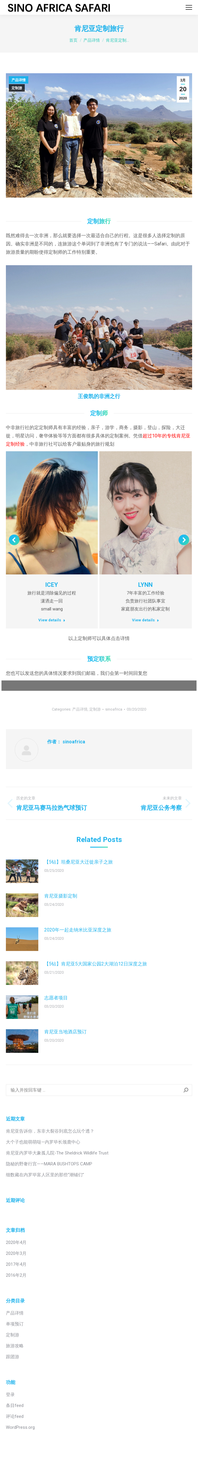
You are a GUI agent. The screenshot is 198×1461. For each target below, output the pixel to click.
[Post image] (22, 871)
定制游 (16, 88)
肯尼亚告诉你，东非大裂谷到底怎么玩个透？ (50, 1131)
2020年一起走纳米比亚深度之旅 (77, 930)
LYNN (145, 584)
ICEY (51, 584)
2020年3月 (16, 1253)
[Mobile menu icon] (189, 7)
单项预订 (15, 1324)
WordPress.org (20, 1427)
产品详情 (18, 80)
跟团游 (12, 1356)
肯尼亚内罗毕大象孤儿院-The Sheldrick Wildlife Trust (57, 1153)
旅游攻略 (15, 1345)
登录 (10, 1394)
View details (51, 620)
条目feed (15, 1405)
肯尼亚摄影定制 (60, 896)
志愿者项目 (56, 998)
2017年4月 (16, 1264)
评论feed (15, 1416)
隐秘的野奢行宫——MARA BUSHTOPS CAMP (49, 1164)
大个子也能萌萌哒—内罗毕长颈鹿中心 (43, 1142)
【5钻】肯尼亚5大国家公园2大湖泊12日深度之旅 (95, 964)
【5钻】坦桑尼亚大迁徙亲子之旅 (78, 862)
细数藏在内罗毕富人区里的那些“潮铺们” (45, 1174)
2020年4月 (16, 1242)
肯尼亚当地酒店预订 (65, 1032)
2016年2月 (16, 1275)
